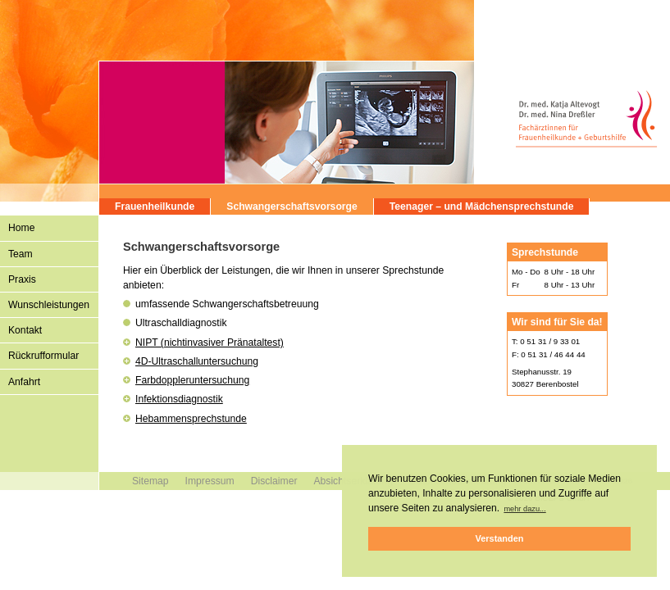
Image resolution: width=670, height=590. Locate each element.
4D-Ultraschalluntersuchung (196, 361)
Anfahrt (24, 382)
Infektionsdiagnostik (179, 399)
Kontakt (25, 330)
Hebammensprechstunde (191, 418)
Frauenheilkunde (154, 206)
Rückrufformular (43, 355)
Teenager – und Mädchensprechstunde (482, 206)
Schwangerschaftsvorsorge (291, 206)
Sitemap (150, 481)
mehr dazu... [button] (524, 509)
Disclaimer (274, 481)
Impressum (210, 481)
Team (20, 254)
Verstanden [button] (500, 538)
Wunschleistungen (48, 305)
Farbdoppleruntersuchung (192, 380)
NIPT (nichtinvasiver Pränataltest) (209, 342)
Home (21, 228)
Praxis (22, 279)
